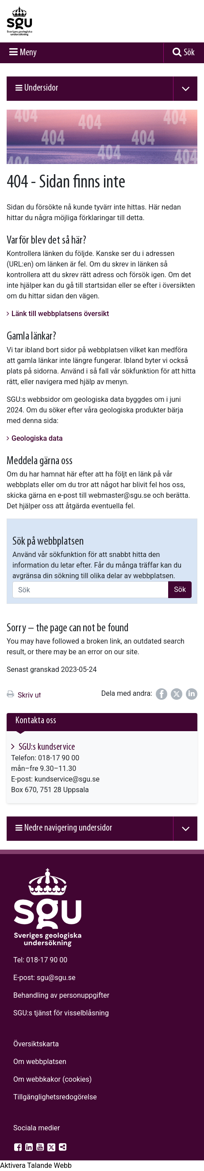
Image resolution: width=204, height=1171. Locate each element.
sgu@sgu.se (56, 977)
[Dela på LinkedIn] (191, 694)
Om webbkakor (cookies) (52, 1079)
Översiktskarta (36, 1044)
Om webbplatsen (39, 1061)
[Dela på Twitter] (176, 694)
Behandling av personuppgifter (61, 995)
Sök (189, 53)
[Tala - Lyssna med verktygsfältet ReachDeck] (36, 1165)
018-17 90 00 (46, 960)
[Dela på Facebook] (161, 694)
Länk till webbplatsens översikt (60, 313)
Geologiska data (37, 438)
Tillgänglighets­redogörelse (55, 1097)
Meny (28, 53)
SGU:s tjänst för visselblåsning (61, 1013)
